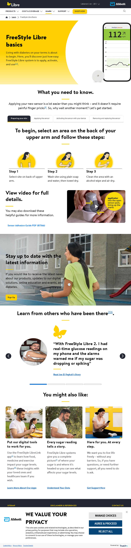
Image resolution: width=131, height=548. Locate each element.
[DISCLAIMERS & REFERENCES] (64, 505)
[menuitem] (12, 11)
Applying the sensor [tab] (42, 118)
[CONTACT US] (117, 505)
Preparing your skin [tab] (19, 118)
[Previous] (8, 356)
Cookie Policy (7, 545)
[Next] (122, 356)
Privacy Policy (17, 545)
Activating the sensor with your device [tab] (71, 118)
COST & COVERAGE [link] (30, 11)
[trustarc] (123, 545)
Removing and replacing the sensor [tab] (106, 118)
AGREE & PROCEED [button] (106, 523)
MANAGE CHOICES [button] (105, 515)
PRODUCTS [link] (11, 11)
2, (16, 64)
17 (56, 460)
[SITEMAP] (11, 505)
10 (45, 108)
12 (12, 456)
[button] (124, 11)
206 (110, 312)
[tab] (38, 384)
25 (15, 468)
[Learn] (14, 17)
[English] (7, 17)
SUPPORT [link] (62, 11)
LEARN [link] (49, 11)
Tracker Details (28, 545)
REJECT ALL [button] (106, 531)
